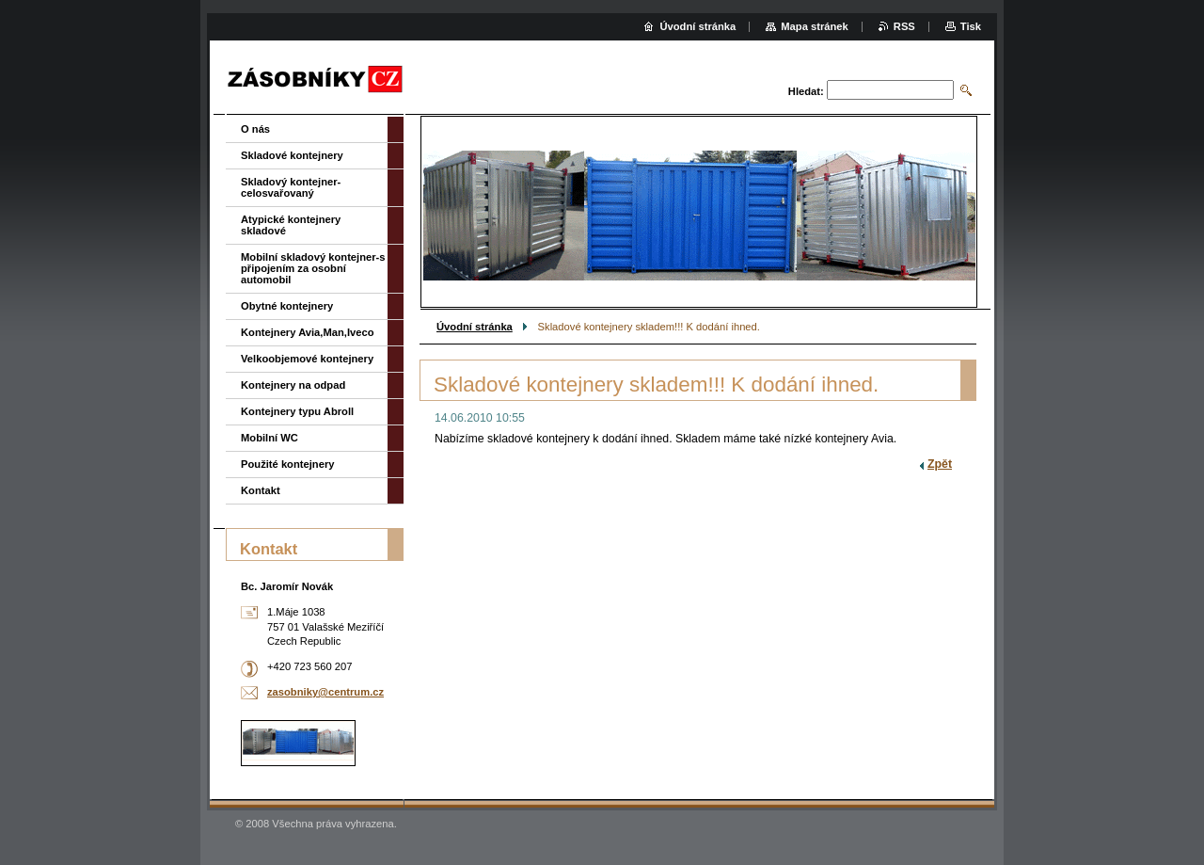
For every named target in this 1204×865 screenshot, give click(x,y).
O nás (255, 129)
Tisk (970, 26)
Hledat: (806, 91)
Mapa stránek (814, 26)
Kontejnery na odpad (293, 385)
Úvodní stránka (474, 326)
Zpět (939, 464)
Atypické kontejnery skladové (291, 225)
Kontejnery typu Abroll (297, 411)
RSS (904, 26)
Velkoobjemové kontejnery (307, 358)
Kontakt (260, 490)
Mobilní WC (269, 437)
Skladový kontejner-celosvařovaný (291, 187)
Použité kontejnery (287, 464)
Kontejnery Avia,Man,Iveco (307, 332)
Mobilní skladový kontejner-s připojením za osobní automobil (313, 268)
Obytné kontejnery (287, 306)
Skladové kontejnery (292, 155)
